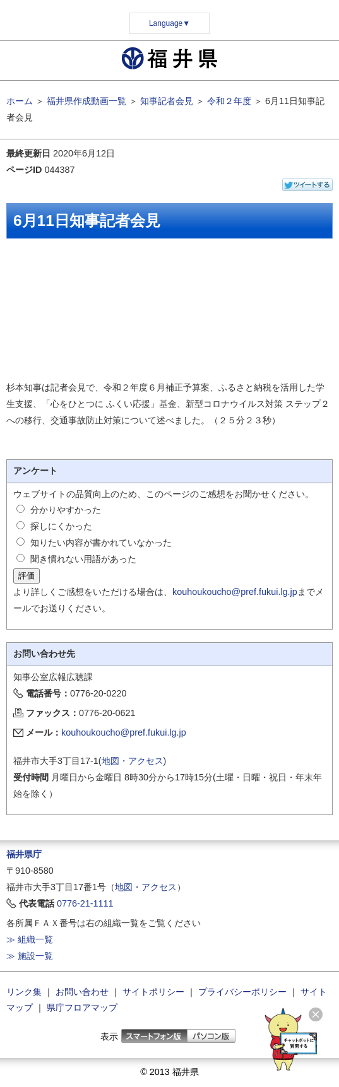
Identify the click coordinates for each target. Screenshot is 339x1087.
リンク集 (24, 992)
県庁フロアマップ (82, 1007)
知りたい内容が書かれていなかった (101, 543)
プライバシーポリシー (242, 992)
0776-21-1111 (85, 903)
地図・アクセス (133, 761)
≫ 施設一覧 (29, 956)
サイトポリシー (153, 992)
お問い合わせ (82, 992)
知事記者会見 (166, 101)
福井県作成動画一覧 (86, 101)
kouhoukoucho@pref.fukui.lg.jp (234, 592)
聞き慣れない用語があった (83, 559)
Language (169, 23)
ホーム (19, 101)
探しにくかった (61, 526)
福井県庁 (24, 854)
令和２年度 (229, 101)
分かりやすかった (65, 510)
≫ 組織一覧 (29, 939)
